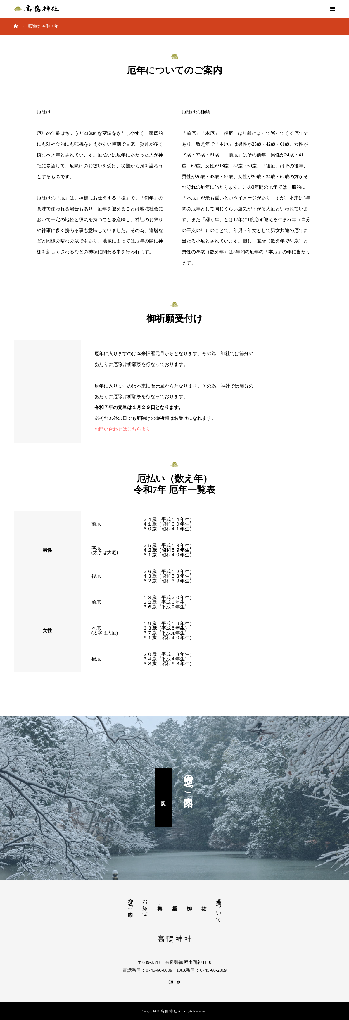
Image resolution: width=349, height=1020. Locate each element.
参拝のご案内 (130, 901)
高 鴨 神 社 (174, 939)
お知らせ (145, 904)
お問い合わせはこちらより (122, 428)
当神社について (219, 907)
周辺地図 (163, 797)
